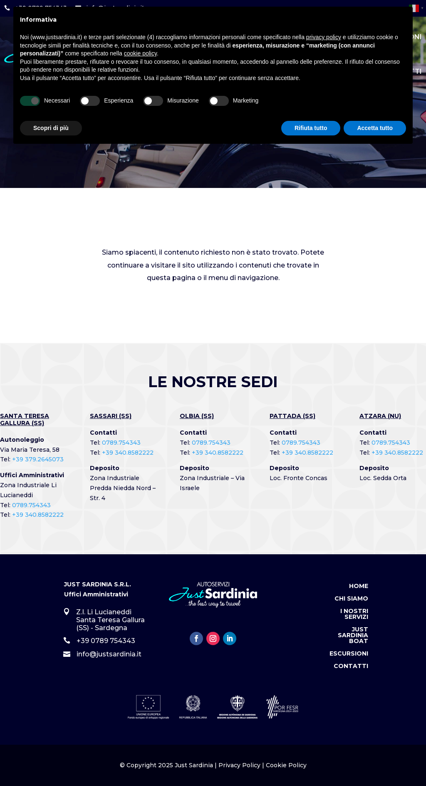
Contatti (351, 666)
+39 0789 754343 (106, 641)
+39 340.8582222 (38, 514)
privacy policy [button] (323, 37)
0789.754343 (31, 505)
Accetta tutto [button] (375, 128)
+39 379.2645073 (38, 459)
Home (358, 586)
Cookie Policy (286, 765)
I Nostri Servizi (354, 614)
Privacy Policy (239, 765)
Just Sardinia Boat (353, 635)
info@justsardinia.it (109, 654)
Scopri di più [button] (51, 128)
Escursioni (348, 654)
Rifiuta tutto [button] (311, 128)
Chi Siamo (351, 599)
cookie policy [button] (140, 53)
